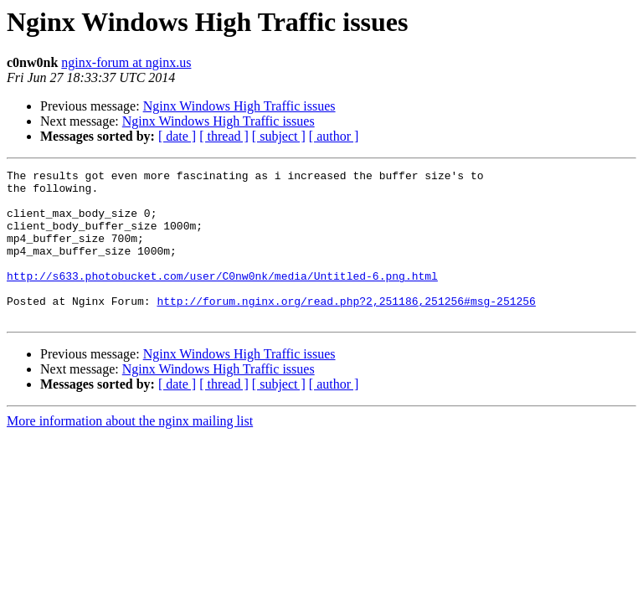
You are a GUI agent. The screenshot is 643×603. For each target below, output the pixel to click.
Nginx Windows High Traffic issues (239, 106)
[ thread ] (224, 136)
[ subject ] (279, 136)
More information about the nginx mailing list (130, 451)
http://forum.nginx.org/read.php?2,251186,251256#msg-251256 (346, 328)
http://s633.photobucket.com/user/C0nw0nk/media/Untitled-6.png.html (222, 298)
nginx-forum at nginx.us (126, 62)
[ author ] (334, 136)
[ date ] (177, 136)
